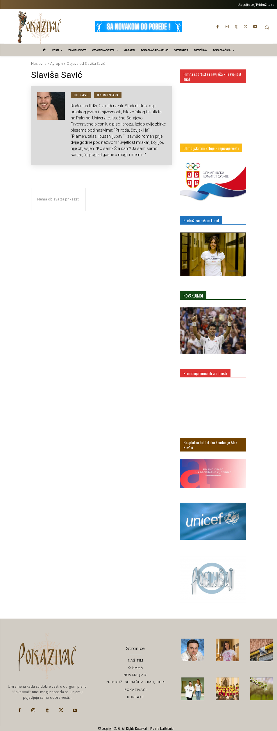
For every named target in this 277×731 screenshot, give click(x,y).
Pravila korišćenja (161, 728)
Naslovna (39, 63)
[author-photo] (54, 125)
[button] (267, 27)
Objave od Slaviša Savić (86, 63)
